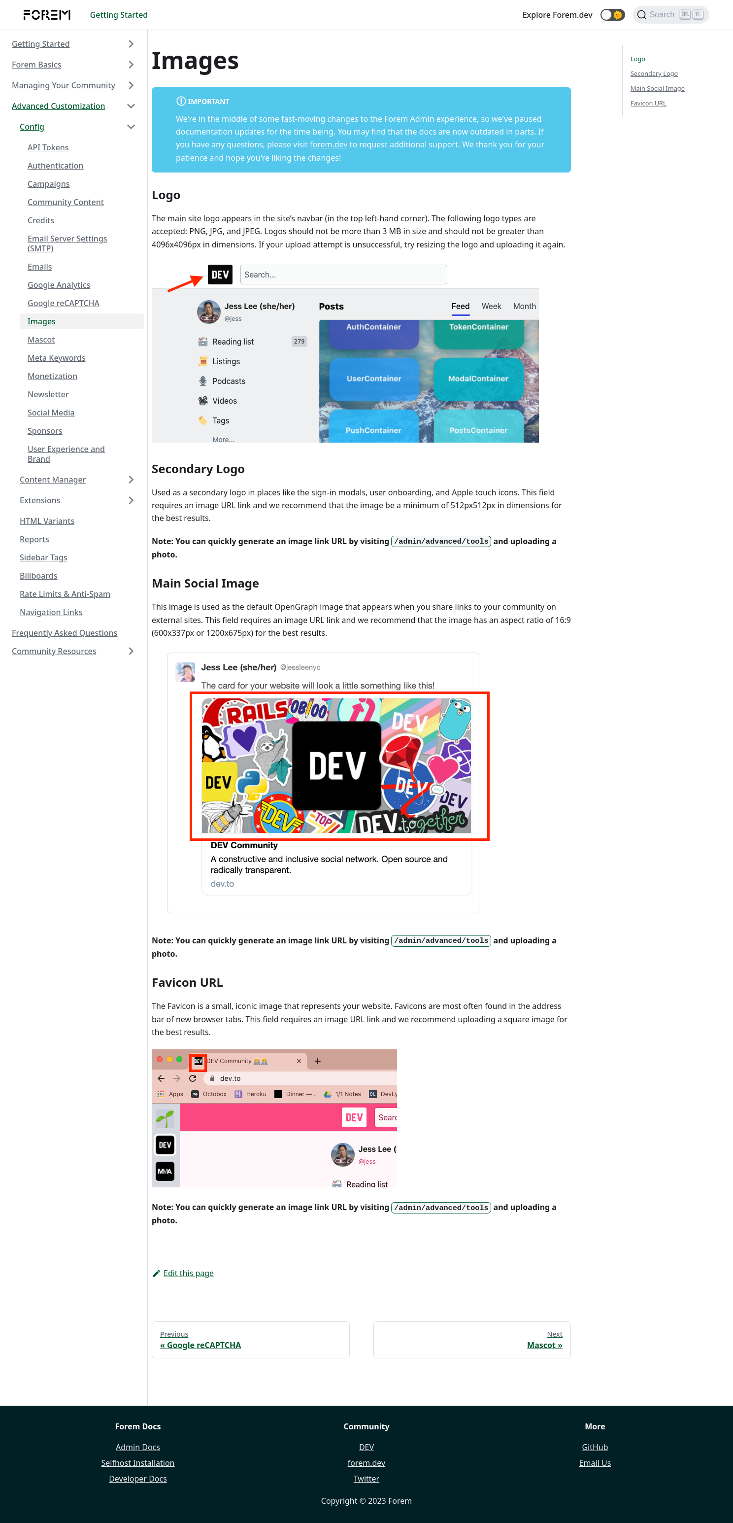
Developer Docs (138, 1478)
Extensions (40, 500)
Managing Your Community (63, 85)
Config (32, 126)
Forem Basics (37, 64)
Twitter (366, 1478)
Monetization (52, 376)
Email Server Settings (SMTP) (67, 243)
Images (42, 321)
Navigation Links (51, 612)
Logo (638, 58)
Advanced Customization (58, 106)
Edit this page (183, 1273)
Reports (34, 539)
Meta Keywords (57, 357)
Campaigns (49, 183)
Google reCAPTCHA (64, 303)
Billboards (38, 575)
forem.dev (328, 144)
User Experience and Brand (66, 454)
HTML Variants (47, 521)
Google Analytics (59, 284)
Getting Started (119, 14)
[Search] (671, 15)
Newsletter (48, 394)
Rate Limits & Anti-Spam (65, 593)
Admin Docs (138, 1447)
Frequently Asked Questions (64, 632)
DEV (366, 1447)
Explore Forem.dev (558, 14)
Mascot (41, 339)
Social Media (51, 412)
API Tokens (48, 147)
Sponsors (45, 430)
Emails (40, 266)
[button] (612, 15)
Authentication (56, 165)
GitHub (595, 1447)
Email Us (595, 1462)
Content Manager (53, 479)
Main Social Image (658, 88)
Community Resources (54, 651)
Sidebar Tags (43, 557)
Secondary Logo (654, 73)
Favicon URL (648, 103)
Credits (41, 220)
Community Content (66, 202)
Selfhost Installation (137, 1462)
